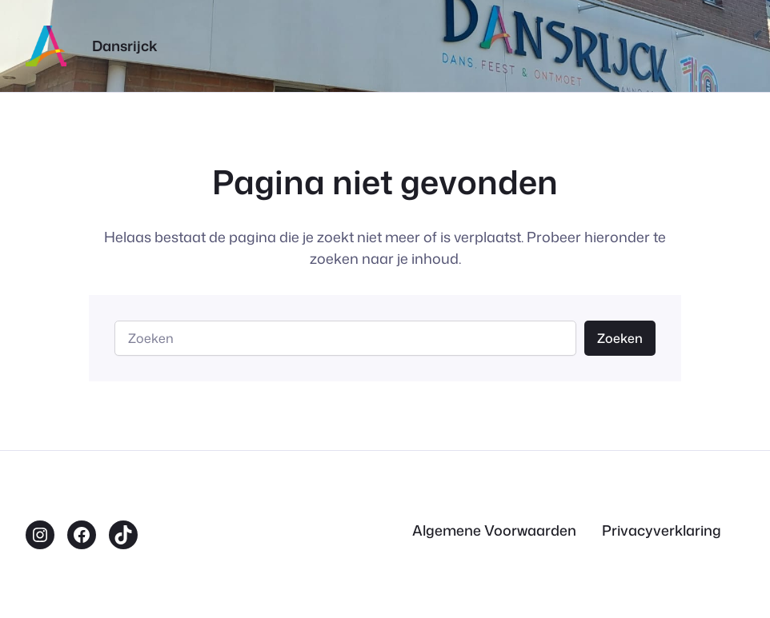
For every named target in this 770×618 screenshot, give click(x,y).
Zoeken (620, 338)
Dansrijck (125, 46)
